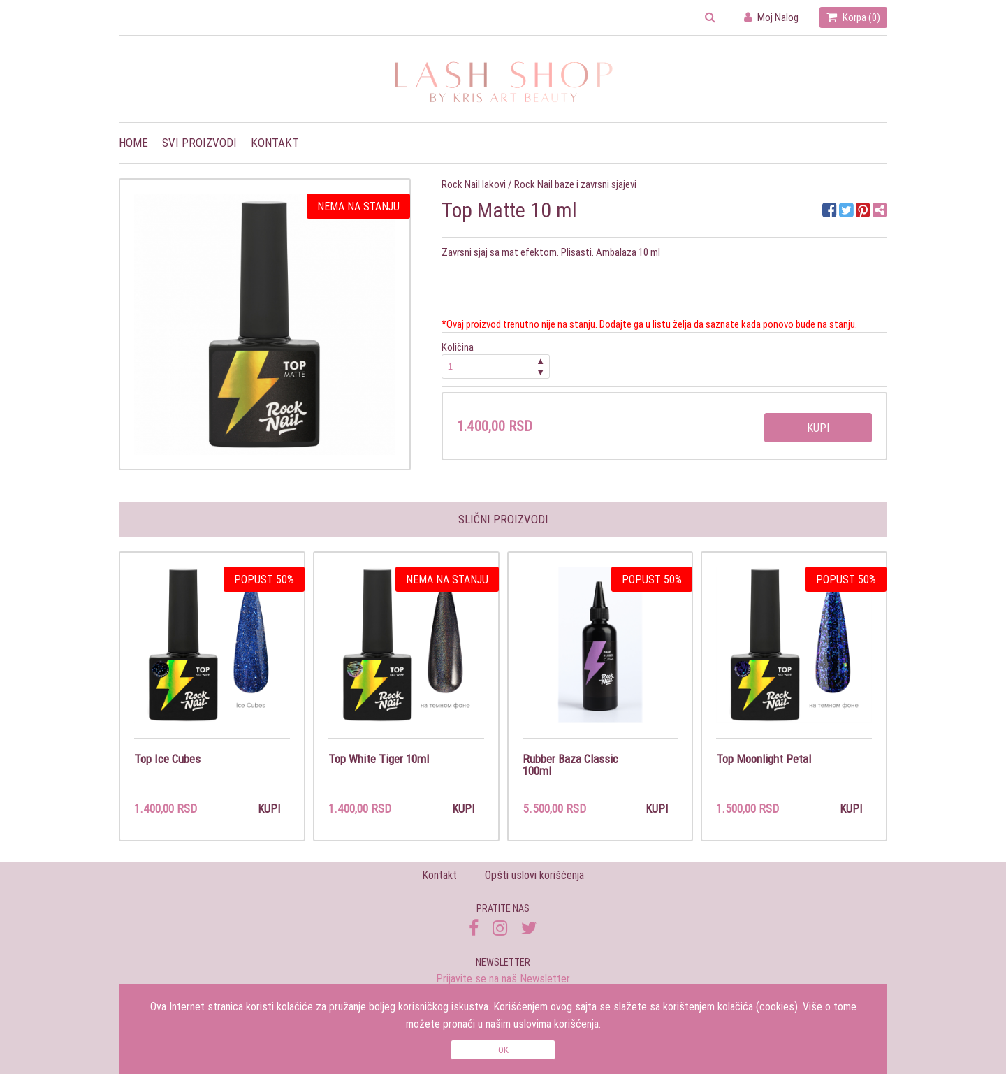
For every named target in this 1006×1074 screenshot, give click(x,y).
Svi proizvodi (199, 142)
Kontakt (275, 142)
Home (133, 142)
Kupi (818, 428)
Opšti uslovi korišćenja (534, 875)
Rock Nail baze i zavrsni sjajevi (575, 184)
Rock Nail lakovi (474, 184)
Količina (496, 359)
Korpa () (853, 17)
